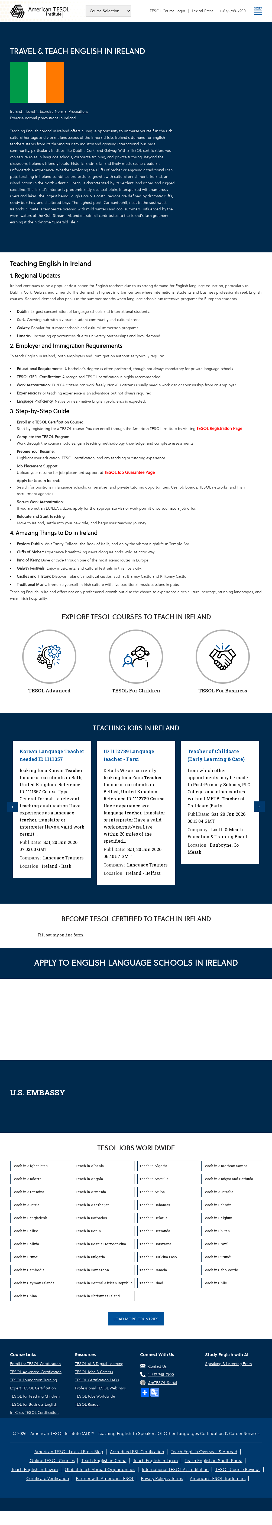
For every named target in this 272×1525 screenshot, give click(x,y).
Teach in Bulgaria (90, 1256)
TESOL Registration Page (219, 428)
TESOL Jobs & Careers (94, 1371)
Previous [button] (12, 806)
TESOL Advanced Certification (35, 1371)
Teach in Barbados (91, 1217)
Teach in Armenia (91, 1191)
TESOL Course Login (167, 11)
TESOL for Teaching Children (35, 1396)
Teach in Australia (218, 1191)
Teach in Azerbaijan (92, 1204)
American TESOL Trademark (217, 1478)
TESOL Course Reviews (237, 1469)
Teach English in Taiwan (35, 1469)
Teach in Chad (151, 1282)
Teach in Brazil (215, 1243)
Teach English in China (104, 1460)
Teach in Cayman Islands (33, 1282)
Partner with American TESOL (105, 1478)
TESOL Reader (87, 1404)
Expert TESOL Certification (33, 1388)
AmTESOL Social (162, 1382)
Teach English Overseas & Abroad (204, 1451)
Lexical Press (202, 11)
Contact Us (157, 1366)
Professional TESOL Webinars (100, 1388)
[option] (52, 809)
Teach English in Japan (155, 1460)
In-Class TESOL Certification (34, 1412)
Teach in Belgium (217, 1217)
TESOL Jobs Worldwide (95, 1396)
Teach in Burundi (217, 1256)
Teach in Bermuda (154, 1230)
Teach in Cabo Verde (220, 1269)
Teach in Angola (89, 1178)
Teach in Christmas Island (98, 1295)
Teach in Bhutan (216, 1230)
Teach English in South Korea (213, 1460)
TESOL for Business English (33, 1404)
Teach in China (24, 1295)
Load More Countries (136, 1318)
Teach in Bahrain (217, 1204)
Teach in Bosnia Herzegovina (101, 1243)
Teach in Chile (215, 1282)
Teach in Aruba (152, 1191)
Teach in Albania (90, 1165)
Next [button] (259, 806)
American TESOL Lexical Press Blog (69, 1451)
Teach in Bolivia (25, 1243)
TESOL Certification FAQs (97, 1379)
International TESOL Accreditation (175, 1469)
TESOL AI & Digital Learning (99, 1363)
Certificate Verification (48, 1478)
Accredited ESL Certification (137, 1451)
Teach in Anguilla (154, 1178)
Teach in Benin (88, 1230)
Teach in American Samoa (225, 1165)
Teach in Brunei (25, 1256)
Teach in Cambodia (28, 1269)
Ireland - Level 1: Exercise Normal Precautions (49, 111)
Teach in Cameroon (92, 1269)
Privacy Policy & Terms (162, 1478)
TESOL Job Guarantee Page (129, 472)
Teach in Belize (25, 1230)
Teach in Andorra (26, 1178)
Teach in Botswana (155, 1243)
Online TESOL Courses (52, 1460)
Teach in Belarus (153, 1217)
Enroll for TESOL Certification (35, 1363)
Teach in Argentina (28, 1191)
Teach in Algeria (153, 1165)
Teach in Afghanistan (30, 1165)
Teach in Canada (153, 1269)
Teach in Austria (25, 1204)
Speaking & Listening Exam (228, 1363)
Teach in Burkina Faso (158, 1256)
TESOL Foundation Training (33, 1379)
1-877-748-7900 (233, 11)
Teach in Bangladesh (29, 1217)
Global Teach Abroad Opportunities (100, 1469)
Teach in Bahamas (154, 1204)
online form (71, 934)
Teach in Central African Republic (104, 1282)
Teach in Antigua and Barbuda (228, 1178)
